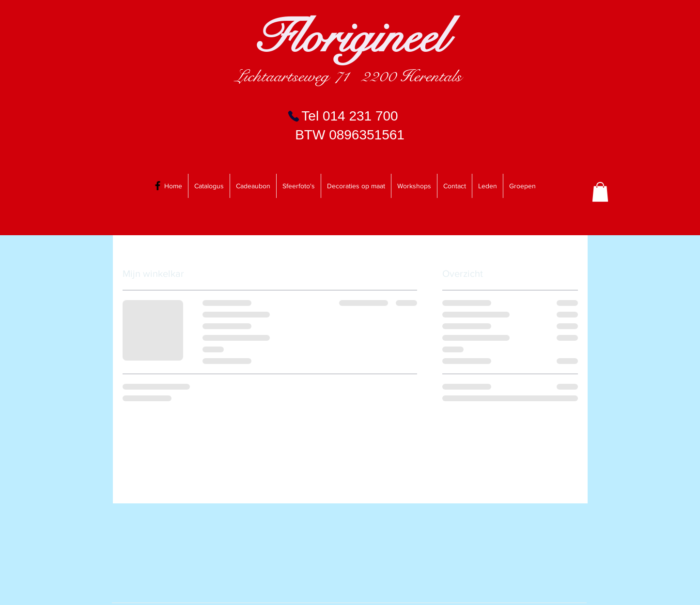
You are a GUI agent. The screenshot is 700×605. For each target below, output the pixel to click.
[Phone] (293, 116)
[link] (600, 192)
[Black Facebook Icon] (158, 186)
